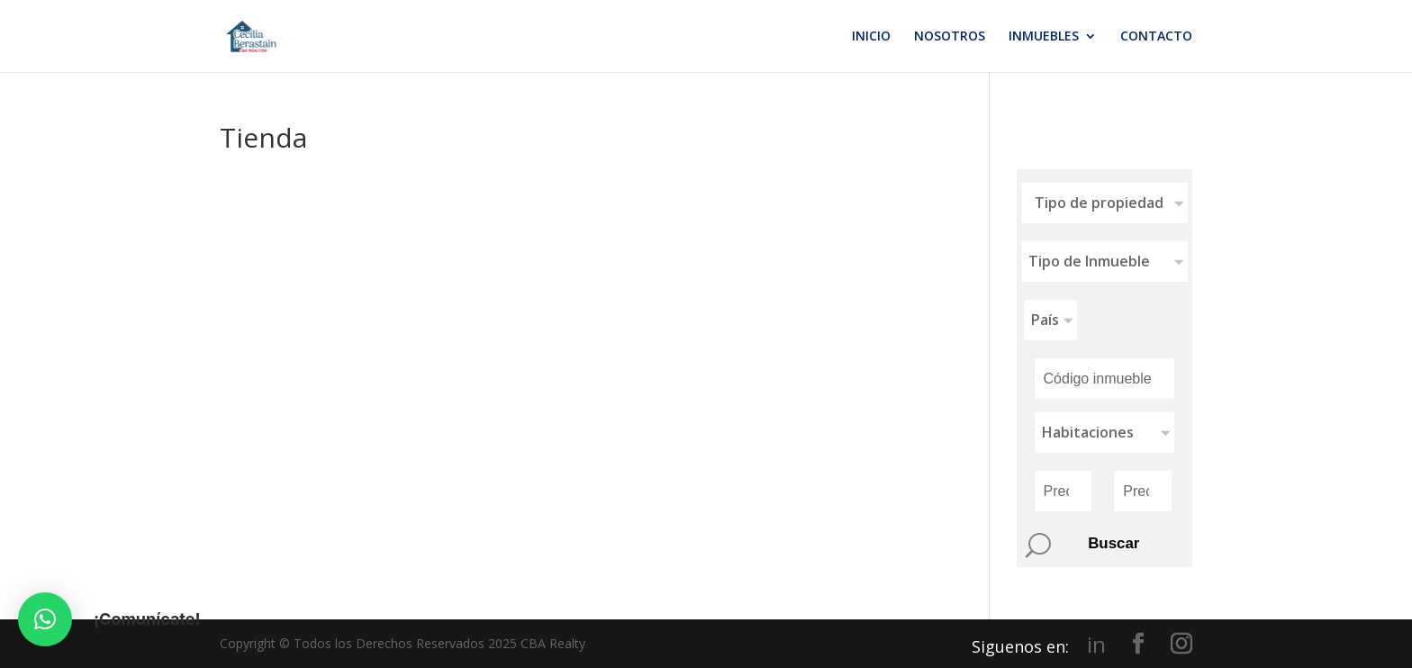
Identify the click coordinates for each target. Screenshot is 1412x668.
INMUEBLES (1044, 37)
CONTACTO (1156, 37)
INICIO (871, 37)
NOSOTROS (949, 37)
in (1096, 644)
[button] (45, 619)
